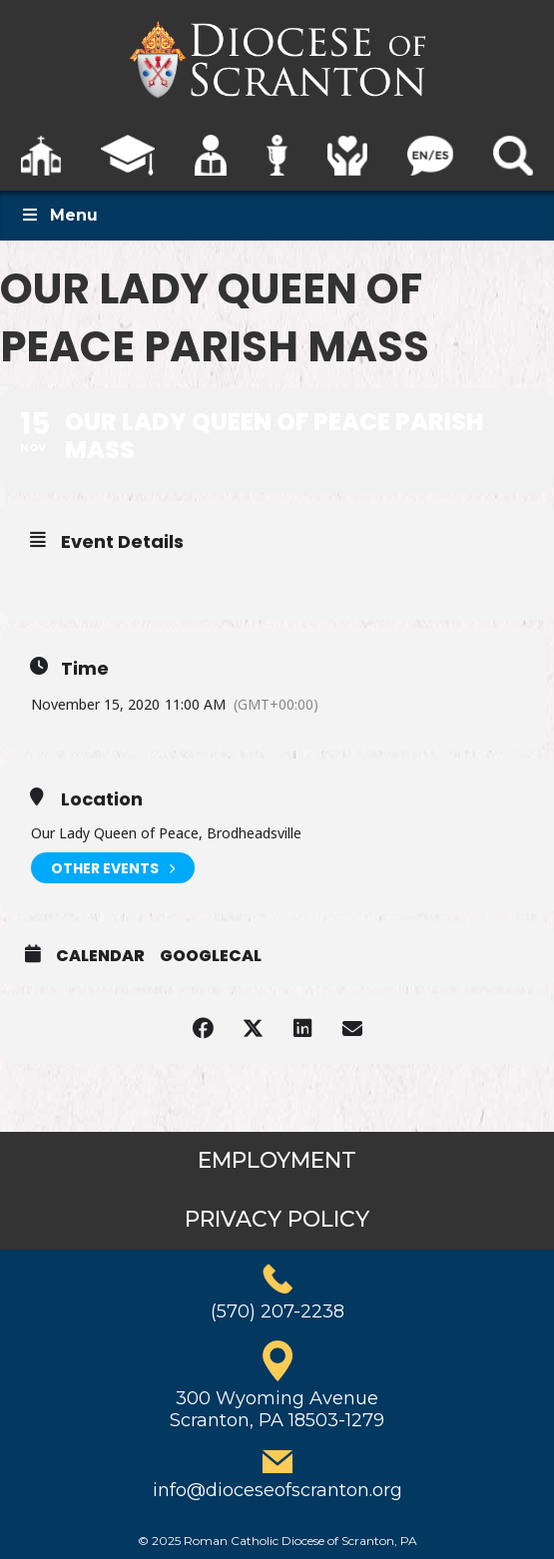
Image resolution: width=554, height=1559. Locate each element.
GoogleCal (211, 956)
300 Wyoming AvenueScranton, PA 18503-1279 (277, 1409)
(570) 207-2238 (277, 1311)
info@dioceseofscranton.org (277, 1490)
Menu (59, 215)
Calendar (100, 956)
